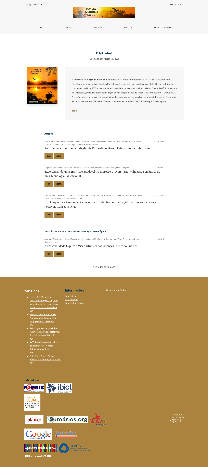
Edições (68, 27)
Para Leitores (71, 296)
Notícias (98, 27)
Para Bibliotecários (74, 303)
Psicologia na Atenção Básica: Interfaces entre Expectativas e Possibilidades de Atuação (45, 332)
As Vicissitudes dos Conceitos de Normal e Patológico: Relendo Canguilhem (44, 346)
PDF (49, 156)
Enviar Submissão (162, 27)
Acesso (180, 4)
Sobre (127, 27)
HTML (59, 156)
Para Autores (71, 299)
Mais (74, 111)
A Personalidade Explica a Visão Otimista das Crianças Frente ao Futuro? (90, 246)
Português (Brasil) (35, 4)
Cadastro (172, 4)
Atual (40, 27)
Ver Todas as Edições (104, 267)
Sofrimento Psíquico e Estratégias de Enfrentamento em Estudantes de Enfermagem (98, 148)
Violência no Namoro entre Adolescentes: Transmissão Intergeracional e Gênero (43, 318)
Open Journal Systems (117, 290)
